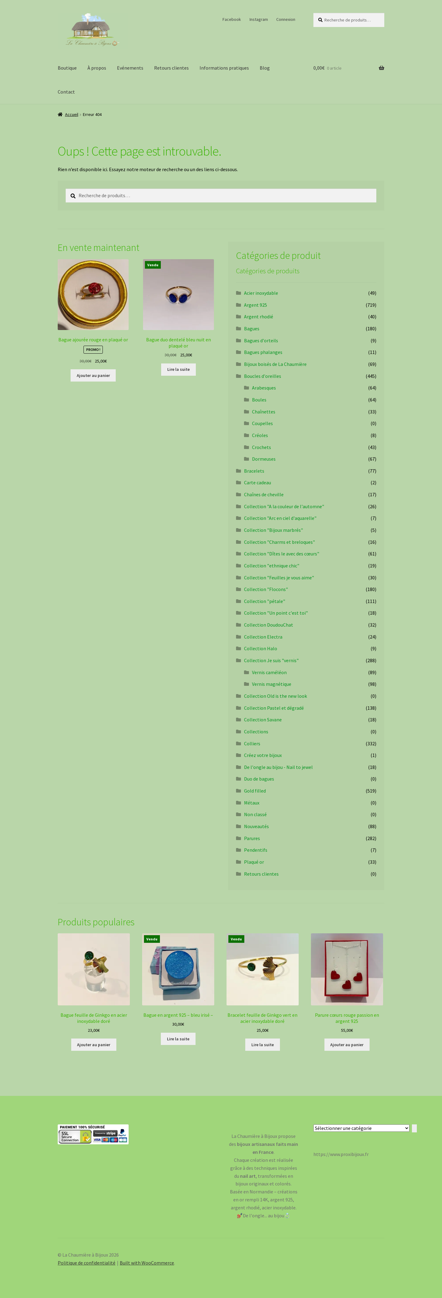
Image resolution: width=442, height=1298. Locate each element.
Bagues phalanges (263, 352)
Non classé (255, 814)
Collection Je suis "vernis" (271, 660)
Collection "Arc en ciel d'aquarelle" (280, 518)
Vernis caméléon (269, 672)
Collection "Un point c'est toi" (276, 613)
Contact (66, 92)
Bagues (251, 328)
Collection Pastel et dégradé (274, 708)
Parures (252, 838)
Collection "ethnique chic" (271, 566)
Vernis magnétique (271, 684)
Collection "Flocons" (266, 589)
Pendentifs (255, 850)
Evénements (130, 68)
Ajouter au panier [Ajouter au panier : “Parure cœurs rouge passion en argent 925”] (346, 1044)
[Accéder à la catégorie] (414, 1128)
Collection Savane (263, 719)
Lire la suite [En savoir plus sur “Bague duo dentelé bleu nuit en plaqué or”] (178, 369)
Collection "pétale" (264, 601)
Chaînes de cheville (264, 494)
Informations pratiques (224, 68)
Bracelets (254, 471)
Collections (256, 731)
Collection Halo (260, 648)
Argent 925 (255, 305)
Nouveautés (256, 826)
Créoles (260, 435)
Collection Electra (263, 637)
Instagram (259, 19)
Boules (259, 400)
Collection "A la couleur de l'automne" (284, 506)
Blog (265, 68)
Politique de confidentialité (86, 1263)
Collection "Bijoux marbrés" (273, 530)
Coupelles (262, 423)
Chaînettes (263, 412)
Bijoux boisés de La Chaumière (275, 364)
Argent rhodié (258, 316)
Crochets (261, 447)
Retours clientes (171, 68)
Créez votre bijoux (263, 755)
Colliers (252, 743)
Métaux (251, 803)
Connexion (285, 19)
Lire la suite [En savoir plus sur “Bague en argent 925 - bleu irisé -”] (178, 1039)
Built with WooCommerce (147, 1263)
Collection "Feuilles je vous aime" (279, 577)
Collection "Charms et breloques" (279, 542)
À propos (96, 68)
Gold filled (255, 791)
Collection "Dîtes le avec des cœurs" (281, 554)
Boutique (67, 68)
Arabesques (264, 388)
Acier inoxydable (261, 293)
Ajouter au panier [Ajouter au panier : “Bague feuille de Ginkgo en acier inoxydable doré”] (93, 1044)
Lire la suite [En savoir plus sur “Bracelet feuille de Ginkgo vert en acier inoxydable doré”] (262, 1044)
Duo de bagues (259, 779)
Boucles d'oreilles (262, 376)
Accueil (71, 114)
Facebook (232, 19)
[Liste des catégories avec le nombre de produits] (361, 1128)
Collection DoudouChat (268, 625)
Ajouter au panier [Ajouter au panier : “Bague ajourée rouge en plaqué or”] (93, 375)
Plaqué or (254, 862)
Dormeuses (264, 459)
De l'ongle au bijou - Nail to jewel (278, 767)
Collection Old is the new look (275, 696)
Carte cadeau (257, 482)
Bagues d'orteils (261, 340)
